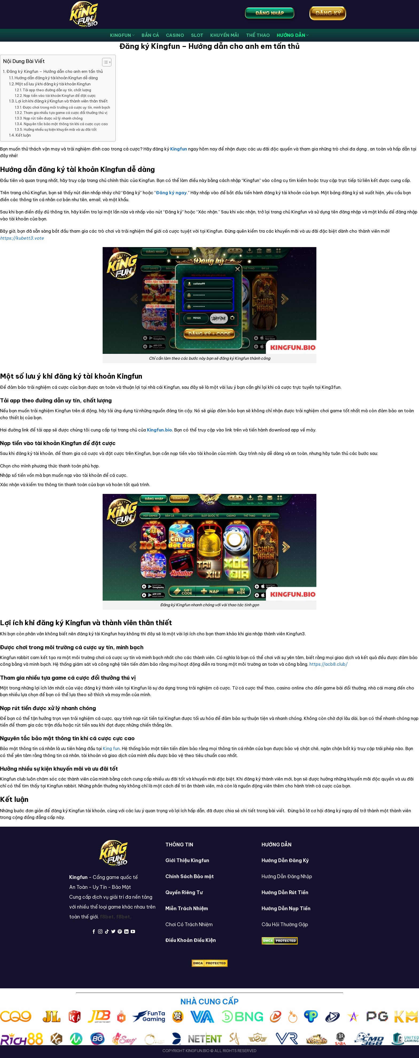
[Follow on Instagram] (100, 931)
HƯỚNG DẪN (293, 35)
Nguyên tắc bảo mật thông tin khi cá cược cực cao (66, 124)
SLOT (197, 35)
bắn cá (150, 35)
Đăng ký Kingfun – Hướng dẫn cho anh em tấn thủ (54, 71)
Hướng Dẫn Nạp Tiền (286, 908)
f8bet (107, 917)
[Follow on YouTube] (133, 931)
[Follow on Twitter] (113, 931)
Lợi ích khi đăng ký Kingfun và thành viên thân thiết (61, 101)
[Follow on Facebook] (93, 931)
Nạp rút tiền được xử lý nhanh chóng (53, 118)
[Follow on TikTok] (106, 931)
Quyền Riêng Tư (184, 892)
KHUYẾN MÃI (224, 35)
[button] (104, 63)
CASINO (175, 35)
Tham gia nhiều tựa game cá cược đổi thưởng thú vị (65, 112)
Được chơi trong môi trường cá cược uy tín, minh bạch (66, 107)
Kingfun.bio (159, 430)
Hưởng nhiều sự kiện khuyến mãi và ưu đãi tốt (60, 129)
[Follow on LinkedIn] (126, 931)
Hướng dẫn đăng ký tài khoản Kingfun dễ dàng (56, 78)
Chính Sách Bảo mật (189, 876)
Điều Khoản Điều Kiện (190, 940)
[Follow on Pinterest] (120, 931)
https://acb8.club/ (328, 664)
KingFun (122, 35)
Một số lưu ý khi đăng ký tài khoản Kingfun (53, 84)
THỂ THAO (258, 35)
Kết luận (23, 135)
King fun (111, 748)
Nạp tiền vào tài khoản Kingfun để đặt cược (60, 95)
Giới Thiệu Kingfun (187, 860)
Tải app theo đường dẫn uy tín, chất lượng (57, 90)
